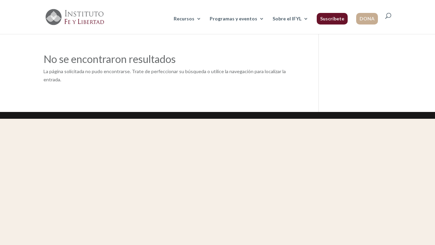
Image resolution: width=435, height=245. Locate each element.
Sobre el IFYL (287, 18)
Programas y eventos (233, 18)
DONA (367, 18)
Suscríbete (332, 18)
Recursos (184, 18)
